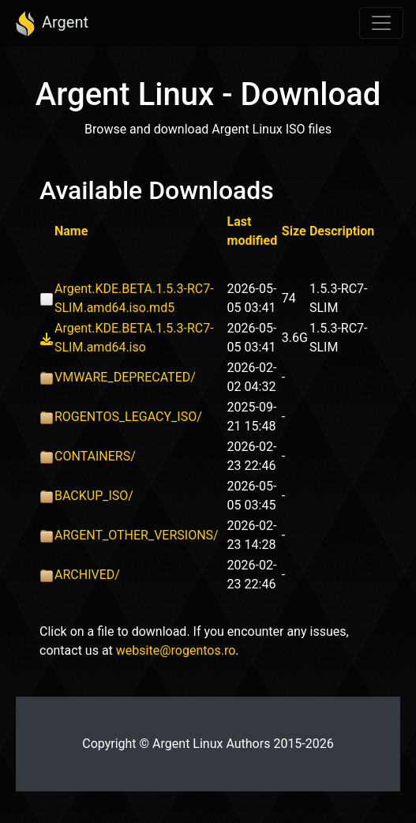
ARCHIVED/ (87, 574)
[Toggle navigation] (381, 23)
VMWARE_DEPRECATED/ (125, 377)
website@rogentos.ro (176, 650)
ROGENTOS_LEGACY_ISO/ (128, 416)
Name (71, 231)
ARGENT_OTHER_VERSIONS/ (136, 535)
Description (341, 231)
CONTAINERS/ (95, 456)
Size (294, 231)
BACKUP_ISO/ (93, 495)
